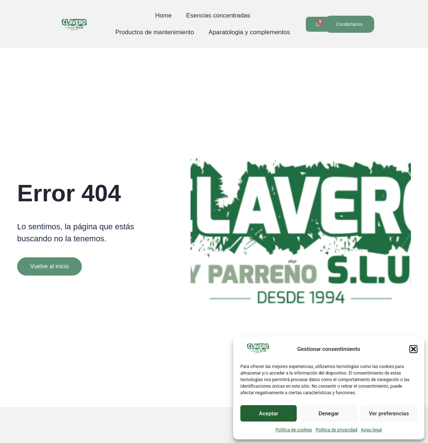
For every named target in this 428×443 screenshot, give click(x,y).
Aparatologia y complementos (249, 32)
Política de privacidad (336, 429)
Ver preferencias (389, 413)
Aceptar (268, 413)
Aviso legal (371, 429)
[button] (413, 349)
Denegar (329, 413)
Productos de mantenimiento (154, 32)
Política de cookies (294, 429)
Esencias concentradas (218, 15)
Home (163, 15)
